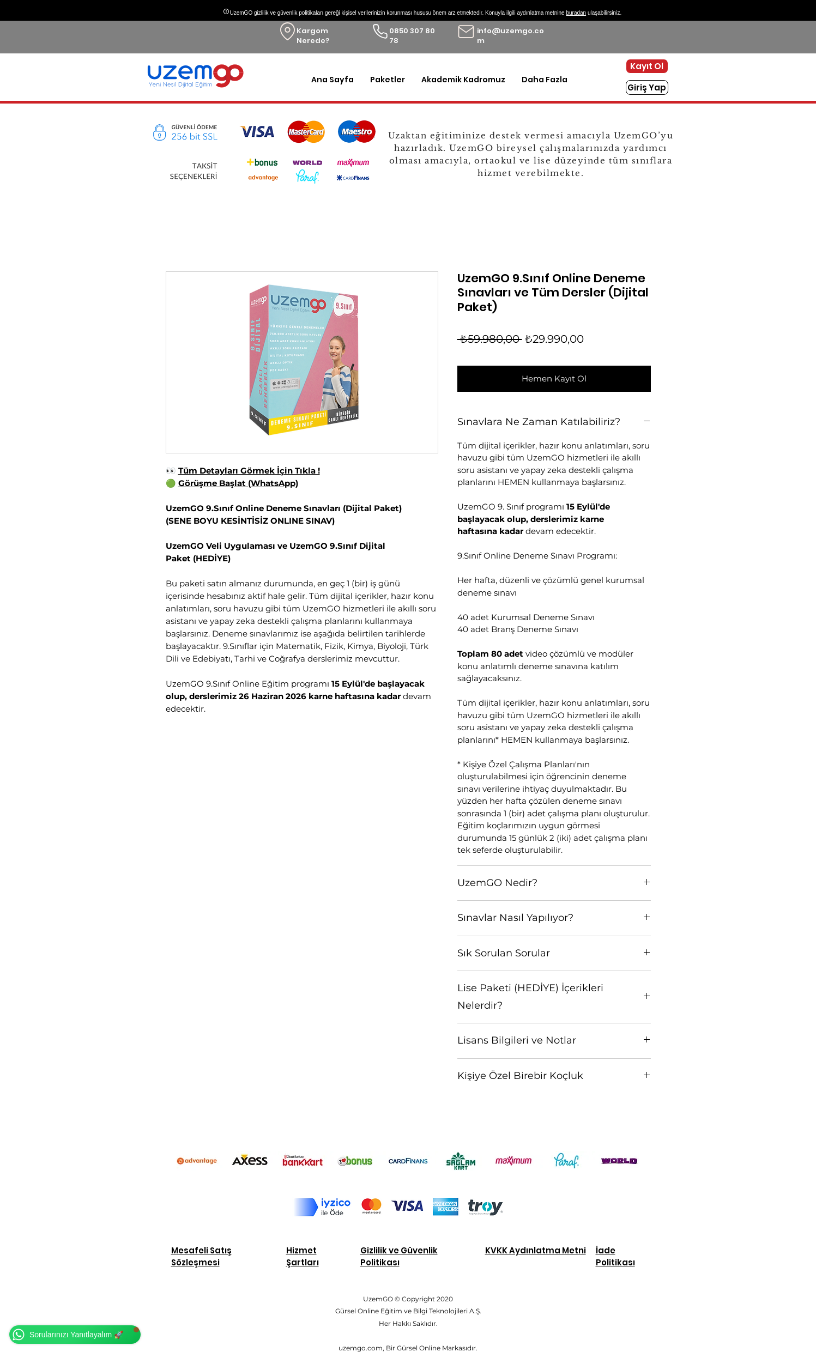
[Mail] (466, 32)
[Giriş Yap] (647, 87)
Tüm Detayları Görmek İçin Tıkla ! (249, 470)
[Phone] (380, 31)
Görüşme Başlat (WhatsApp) (238, 483)
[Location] (288, 31)
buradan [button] (576, 13)
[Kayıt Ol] (647, 66)
